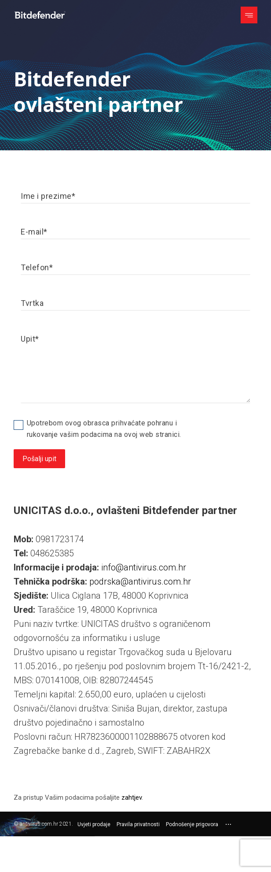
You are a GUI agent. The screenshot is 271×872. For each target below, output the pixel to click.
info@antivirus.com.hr (143, 567)
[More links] (228, 824)
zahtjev (131, 797)
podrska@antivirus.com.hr (140, 581)
